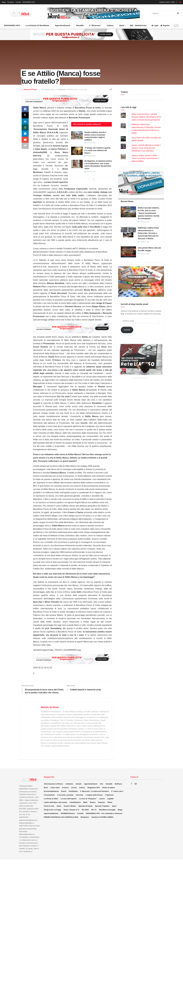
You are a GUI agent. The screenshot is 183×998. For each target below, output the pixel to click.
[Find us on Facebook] (131, 783)
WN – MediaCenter (138, 25)
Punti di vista (49, 806)
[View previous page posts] (89, 179)
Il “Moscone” (95, 25)
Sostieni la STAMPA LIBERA (102, 817)
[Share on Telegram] (25, 134)
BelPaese (118, 784)
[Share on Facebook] (25, 109)
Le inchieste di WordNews (38, 24)
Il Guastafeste (49, 795)
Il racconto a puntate (65, 795)
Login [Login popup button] (155, 25)
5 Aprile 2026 (90, 156)
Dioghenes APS (93, 788)
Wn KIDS (85, 810)
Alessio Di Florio (30, 89)
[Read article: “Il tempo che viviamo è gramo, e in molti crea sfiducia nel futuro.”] (77, 151)
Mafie (85, 802)
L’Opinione (109, 795)
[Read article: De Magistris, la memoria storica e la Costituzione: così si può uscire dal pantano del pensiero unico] (77, 164)
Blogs (4, 2)
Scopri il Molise (70, 806)
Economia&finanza (51, 791)
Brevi (46, 788)
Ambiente (69, 784)
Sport (122, 24)
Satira (59, 806)
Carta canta (54, 788)
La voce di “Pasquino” (88, 799)
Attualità (80, 24)
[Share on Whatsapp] (25, 127)
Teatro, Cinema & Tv (71, 810)
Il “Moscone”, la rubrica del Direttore (94, 791)
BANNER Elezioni (68, 813)
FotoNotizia (73, 791)
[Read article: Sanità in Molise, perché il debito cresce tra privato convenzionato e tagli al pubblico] (77, 135)
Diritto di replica (108, 788)
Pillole (109, 802)
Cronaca (65, 788)
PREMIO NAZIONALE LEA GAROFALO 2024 (61, 817)
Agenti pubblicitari (51, 813)
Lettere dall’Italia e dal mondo (55, 802)
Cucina (74, 788)
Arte (101, 784)
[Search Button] (178, 13)
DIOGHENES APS (28, 2)
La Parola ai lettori (51, 799)
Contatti (18, 2)
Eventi (63, 791)
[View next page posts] (94, 179)
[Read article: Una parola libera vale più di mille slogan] (128, 251)
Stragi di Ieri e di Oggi (52, 810)
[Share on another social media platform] (25, 146)
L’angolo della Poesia (94, 795)
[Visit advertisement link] (93, 13)
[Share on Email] (25, 140)
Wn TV (93, 810)
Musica (93, 802)
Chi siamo (10, 2)
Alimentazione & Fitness (53, 784)
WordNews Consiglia (107, 810)
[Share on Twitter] (25, 115)
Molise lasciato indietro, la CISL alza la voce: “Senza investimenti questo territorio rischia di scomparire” (148, 213)
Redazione (85, 817)
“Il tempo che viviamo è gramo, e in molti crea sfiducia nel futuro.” (98, 150)
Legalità (110, 799)
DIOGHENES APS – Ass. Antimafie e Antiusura (104, 813)
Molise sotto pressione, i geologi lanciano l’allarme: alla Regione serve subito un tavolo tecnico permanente (146, 117)
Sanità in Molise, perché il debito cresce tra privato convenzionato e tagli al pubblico (145, 158)
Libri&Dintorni (75, 802)
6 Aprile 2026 (90, 143)
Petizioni (101, 802)
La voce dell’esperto (69, 799)
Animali (78, 784)
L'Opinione (61, 89)
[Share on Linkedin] (25, 121)
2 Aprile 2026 (90, 171)
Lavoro (102, 799)
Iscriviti (127, 330)
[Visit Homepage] (18, 13)
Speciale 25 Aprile (85, 806)
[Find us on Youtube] (135, 783)
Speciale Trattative (102, 806)
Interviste (79, 795)
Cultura (111, 24)
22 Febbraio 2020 (47, 89)
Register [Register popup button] (165, 25)
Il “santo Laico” (117, 791)
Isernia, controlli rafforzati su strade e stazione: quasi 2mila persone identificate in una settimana (146, 148)
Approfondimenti (63, 24)
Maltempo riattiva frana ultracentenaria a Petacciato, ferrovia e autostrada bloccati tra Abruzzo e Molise (148, 233)
